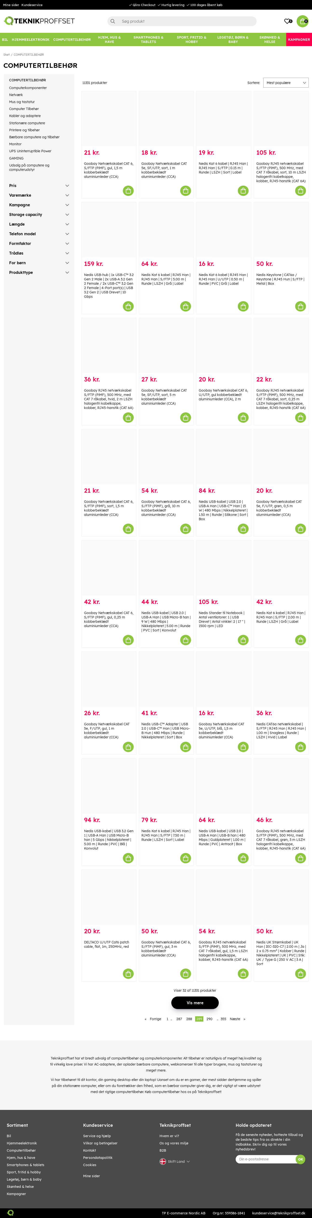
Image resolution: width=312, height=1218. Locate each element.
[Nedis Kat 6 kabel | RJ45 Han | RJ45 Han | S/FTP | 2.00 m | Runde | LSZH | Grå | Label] (281, 567)
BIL (9, 1136)
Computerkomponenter (28, 88)
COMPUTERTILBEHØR (29, 54)
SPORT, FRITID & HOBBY (24, 1172)
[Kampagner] (299, 39)
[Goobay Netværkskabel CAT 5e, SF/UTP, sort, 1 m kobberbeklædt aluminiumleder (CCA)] (166, 118)
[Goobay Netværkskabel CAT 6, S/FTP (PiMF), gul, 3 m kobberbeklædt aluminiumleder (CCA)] (166, 897)
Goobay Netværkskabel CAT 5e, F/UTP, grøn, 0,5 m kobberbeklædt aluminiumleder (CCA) (279, 508)
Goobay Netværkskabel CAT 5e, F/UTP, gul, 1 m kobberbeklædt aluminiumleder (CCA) (107, 730)
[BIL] (5, 39)
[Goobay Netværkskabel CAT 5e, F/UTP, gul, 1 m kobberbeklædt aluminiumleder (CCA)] (109, 679)
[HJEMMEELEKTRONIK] (30, 39)
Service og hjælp (97, 1136)
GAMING (16, 158)
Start (6, 54)
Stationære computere (27, 123)
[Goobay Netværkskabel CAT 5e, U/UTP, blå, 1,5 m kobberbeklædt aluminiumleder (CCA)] (223, 679)
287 (179, 1019)
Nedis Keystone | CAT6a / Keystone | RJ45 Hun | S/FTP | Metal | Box (280, 279)
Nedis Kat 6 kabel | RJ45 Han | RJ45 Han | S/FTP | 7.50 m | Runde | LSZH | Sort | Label (165, 835)
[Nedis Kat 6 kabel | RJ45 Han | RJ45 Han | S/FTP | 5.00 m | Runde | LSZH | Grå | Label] (166, 229)
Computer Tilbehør (24, 109)
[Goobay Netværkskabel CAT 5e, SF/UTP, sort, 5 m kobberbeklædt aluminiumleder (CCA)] (166, 345)
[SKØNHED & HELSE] (269, 39)
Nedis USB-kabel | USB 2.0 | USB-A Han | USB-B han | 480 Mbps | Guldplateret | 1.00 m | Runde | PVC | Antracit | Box (222, 837)
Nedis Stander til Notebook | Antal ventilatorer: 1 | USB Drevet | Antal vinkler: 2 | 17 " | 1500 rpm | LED (222, 619)
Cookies (89, 1165)
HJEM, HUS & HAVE (21, 1158)
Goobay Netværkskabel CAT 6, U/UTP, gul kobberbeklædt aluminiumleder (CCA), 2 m (223, 394)
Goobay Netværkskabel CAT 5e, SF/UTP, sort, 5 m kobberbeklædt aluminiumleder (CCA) (164, 397)
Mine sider (11, 5)
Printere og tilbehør (24, 130)
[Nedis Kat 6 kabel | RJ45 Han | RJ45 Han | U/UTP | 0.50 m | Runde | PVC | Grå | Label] (223, 229)
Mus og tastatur (22, 102)
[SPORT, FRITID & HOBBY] (192, 39)
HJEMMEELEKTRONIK (22, 1143)
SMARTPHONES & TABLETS (25, 1165)
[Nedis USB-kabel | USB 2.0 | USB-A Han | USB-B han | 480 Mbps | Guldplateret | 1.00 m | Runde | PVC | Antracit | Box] (223, 786)
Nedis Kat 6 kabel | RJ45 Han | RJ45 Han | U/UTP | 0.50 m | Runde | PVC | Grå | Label (223, 279)
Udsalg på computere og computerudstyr (29, 167)
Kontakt (89, 1150)
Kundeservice (32, 5)
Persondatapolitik (98, 1158)
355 (223, 1019)
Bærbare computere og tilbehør (34, 137)
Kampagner (16, 1194)
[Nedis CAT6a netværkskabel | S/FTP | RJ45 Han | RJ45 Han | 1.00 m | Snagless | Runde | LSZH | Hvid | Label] (281, 679)
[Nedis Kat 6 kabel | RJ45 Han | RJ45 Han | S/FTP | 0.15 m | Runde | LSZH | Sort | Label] (223, 118)
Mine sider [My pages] (91, 1176)
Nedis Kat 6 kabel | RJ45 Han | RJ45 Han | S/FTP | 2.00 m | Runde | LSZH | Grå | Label (280, 617)
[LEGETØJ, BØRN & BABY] (233, 39)
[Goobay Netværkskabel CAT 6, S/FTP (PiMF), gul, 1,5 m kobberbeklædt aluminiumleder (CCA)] (109, 118)
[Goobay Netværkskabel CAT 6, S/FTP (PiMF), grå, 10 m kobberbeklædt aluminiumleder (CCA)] (166, 456)
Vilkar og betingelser (100, 1143)
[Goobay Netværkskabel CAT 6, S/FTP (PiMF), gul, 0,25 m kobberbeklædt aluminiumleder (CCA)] (109, 567)
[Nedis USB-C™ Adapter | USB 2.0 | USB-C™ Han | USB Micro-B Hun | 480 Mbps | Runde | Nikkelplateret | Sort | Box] (166, 679)
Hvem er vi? (169, 1136)
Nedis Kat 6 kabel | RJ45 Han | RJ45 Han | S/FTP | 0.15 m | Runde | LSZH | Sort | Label (223, 167)
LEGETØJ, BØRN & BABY (24, 1179)
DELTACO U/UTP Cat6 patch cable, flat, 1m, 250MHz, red (106, 944)
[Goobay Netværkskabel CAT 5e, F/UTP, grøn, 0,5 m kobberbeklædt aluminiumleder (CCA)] (281, 456)
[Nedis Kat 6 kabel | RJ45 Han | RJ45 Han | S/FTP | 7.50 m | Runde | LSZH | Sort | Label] (166, 786)
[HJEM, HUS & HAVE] (109, 39)
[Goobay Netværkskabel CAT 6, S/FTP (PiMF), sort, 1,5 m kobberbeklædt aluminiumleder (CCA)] (109, 456)
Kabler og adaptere (25, 116)
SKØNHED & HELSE (20, 1186)
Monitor (15, 144)
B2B (162, 1150)
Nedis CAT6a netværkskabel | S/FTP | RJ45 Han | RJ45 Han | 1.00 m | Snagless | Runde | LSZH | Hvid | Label (281, 730)
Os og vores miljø (173, 1143)
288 (189, 1019)
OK (300, 1159)
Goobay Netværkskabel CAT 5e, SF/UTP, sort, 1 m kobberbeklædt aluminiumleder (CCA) (164, 170)
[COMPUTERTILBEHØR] (72, 39)
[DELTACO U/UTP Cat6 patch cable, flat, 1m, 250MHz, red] (109, 897)
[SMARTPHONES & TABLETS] (148, 39)
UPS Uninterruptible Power (30, 151)
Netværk (16, 95)
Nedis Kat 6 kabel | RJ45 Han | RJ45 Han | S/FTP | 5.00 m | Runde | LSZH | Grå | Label (165, 279)
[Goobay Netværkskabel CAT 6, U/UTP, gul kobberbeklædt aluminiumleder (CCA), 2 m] (223, 345)
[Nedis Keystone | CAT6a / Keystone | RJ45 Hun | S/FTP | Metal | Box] (281, 229)
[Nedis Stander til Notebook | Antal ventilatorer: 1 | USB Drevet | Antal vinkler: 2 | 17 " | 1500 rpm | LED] (223, 567)
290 (209, 1019)
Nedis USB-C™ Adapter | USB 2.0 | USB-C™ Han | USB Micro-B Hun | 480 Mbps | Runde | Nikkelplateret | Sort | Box (165, 730)
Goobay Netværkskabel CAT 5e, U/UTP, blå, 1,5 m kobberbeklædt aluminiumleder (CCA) (221, 730)
